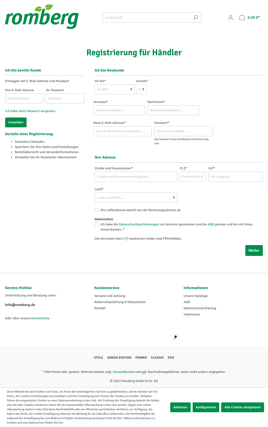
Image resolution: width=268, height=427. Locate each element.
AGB (211, 224)
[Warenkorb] (249, 17)
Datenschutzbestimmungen (139, 224)
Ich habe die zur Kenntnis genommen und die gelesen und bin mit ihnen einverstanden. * (176, 227)
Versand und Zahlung (109, 296)
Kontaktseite (40, 318)
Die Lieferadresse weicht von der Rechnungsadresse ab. (140, 210)
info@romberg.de (20, 304)
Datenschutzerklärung (200, 308)
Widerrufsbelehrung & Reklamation (120, 302)
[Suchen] (195, 18)
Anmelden (15, 122)
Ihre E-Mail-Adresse (19, 90)
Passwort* (161, 123)
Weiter (254, 250)
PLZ (183, 168)
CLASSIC (157, 357)
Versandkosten (123, 372)
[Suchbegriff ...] (146, 18)
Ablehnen (180, 407)
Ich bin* (100, 81)
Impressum (192, 314)
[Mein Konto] (230, 17)
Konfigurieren (206, 407)
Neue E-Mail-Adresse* (109, 123)
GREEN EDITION (119, 357)
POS (171, 357)
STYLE (98, 357)
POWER (141, 357)
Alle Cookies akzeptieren (242, 407)
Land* (99, 189)
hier (60, 423)
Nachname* (156, 102)
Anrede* (142, 81)
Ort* (211, 168)
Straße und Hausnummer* (114, 168)
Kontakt (100, 308)
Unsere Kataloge (196, 296)
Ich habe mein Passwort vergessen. (30, 111)
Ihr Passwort (55, 90)
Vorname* (100, 102)
